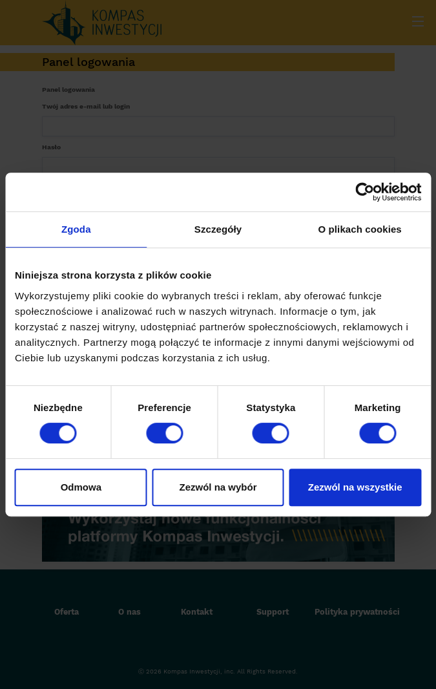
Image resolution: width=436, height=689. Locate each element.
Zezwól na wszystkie (355, 487)
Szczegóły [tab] (218, 229)
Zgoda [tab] (76, 229)
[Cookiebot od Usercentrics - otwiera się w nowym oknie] (364, 192)
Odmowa (81, 487)
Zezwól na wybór (217, 487)
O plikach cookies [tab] (360, 229)
